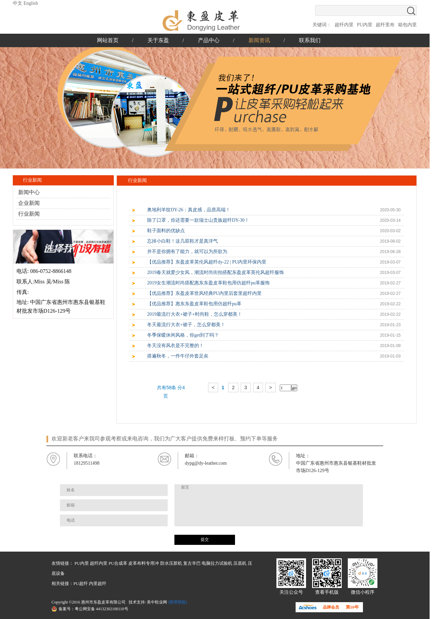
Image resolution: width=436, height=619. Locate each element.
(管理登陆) (177, 602)
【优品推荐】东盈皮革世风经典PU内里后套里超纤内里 (204, 293)
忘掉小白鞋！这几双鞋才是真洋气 (182, 241)
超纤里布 (385, 24)
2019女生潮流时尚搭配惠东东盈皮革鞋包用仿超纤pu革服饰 (208, 282)
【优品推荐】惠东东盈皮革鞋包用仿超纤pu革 (194, 303)
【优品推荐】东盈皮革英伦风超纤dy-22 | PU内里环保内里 (206, 262)
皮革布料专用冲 (143, 563)
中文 (17, 3)
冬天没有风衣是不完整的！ (175, 345)
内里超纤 (97, 583)
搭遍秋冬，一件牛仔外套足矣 (177, 356)
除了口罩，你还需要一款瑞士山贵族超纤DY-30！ (198, 220)
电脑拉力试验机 (217, 563)
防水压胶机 (171, 563)
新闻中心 (29, 192)
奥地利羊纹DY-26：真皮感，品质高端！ (188, 209)
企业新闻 (29, 203)
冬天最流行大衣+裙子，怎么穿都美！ (186, 324)
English (31, 3)
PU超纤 (80, 583)
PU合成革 (117, 563)
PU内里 (364, 24)
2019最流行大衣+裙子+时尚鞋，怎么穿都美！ (194, 314)
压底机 (239, 563)
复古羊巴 (192, 563)
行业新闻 (29, 214)
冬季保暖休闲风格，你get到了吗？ (183, 335)
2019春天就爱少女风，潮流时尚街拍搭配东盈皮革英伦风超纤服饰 (215, 272)
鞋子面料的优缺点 (166, 230)
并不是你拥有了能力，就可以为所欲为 (187, 251)
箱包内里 (407, 24)
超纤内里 (344, 24)
